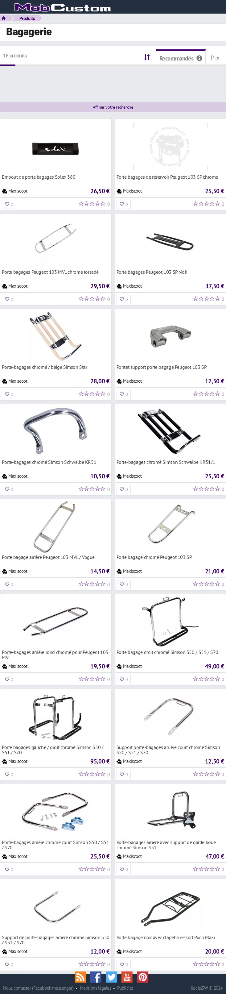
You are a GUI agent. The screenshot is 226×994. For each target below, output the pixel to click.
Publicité (125, 988)
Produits (27, 18)
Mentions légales (95, 988)
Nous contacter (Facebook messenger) (38, 988)
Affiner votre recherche (113, 107)
